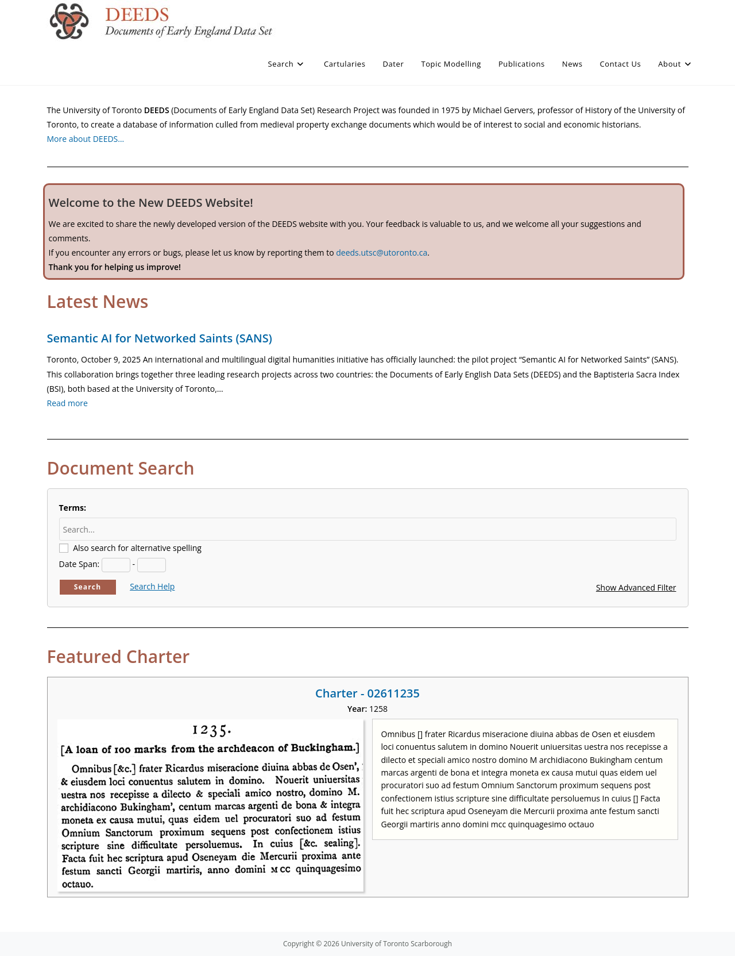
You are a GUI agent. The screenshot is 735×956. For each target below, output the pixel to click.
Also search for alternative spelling (137, 547)
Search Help (152, 586)
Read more (67, 403)
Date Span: (79, 563)
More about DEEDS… (86, 138)
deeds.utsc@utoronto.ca (381, 252)
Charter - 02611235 (367, 693)
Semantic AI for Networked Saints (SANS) (159, 338)
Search (88, 587)
